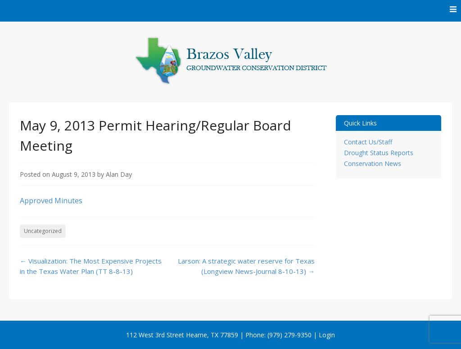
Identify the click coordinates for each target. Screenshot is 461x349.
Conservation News (372, 163)
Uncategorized (43, 231)
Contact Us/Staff (368, 142)
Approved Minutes (51, 201)
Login (327, 335)
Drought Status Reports (378, 152)
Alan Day (119, 174)
